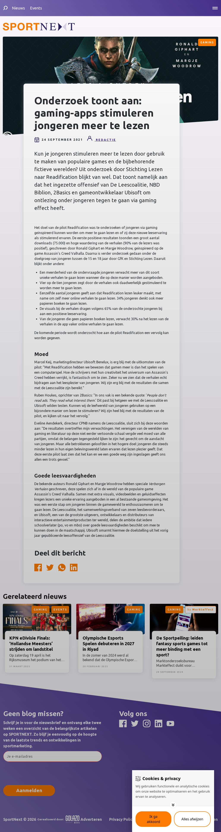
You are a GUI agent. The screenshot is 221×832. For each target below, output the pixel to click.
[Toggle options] (173, 804)
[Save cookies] (153, 819)
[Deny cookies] (192, 819)
